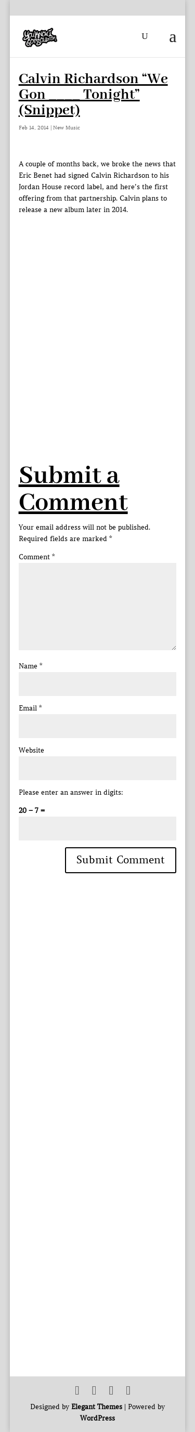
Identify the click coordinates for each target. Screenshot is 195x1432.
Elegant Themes (96, 1406)
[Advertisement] (97, 313)
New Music (66, 127)
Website (31, 750)
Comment (37, 557)
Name (30, 666)
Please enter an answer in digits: (71, 792)
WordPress (97, 1418)
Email (30, 708)
